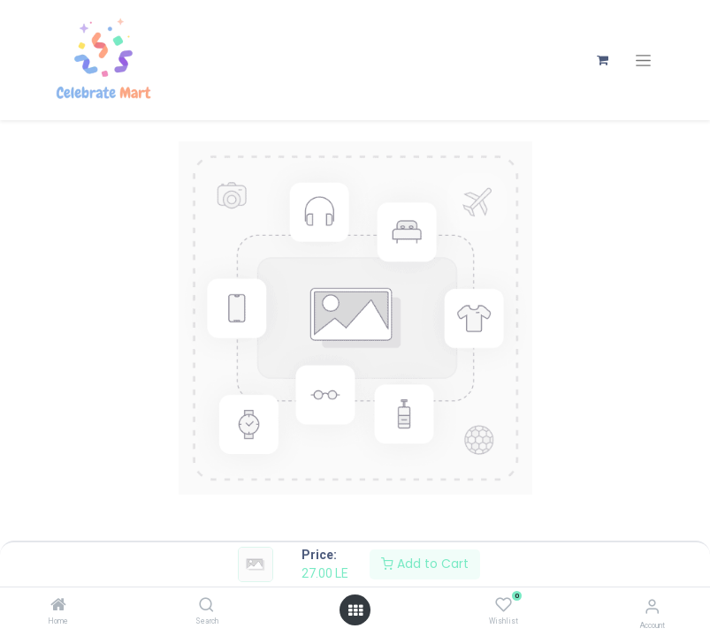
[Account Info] (652, 606)
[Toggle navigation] (643, 60)
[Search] (206, 606)
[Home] (58, 606)
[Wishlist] (503, 605)
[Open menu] (355, 610)
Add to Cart (425, 563)
